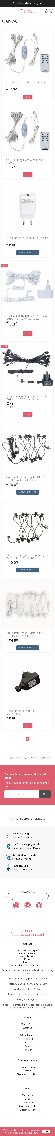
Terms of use (27, 1024)
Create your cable (27, 1106)
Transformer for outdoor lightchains (21, 712)
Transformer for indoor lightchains (27, 237)
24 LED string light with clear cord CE (24, 161)
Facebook (16, 905)
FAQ (27, 1078)
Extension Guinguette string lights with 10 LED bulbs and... (27, 557)
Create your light (27, 1110)
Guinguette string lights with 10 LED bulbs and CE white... (25, 634)
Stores (27, 1046)
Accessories (27, 1102)
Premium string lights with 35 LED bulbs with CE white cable (27, 317)
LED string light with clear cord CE (26, 84)
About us (27, 1028)
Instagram (39, 905)
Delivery (27, 1071)
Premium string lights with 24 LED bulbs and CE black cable (27, 398)
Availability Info (28, 253)
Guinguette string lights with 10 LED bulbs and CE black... (25, 479)
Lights (27, 1099)
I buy (27, 97)
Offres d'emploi (27, 1035)
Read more (32, 1132)
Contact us (27, 1042)
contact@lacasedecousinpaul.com (27, 965)
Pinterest (27, 905)
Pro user (28, 1050)
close (46, 1131)
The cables (27, 1095)
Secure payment (27, 1067)
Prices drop (27, 1039)
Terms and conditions (27, 1074)
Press (27, 1031)
